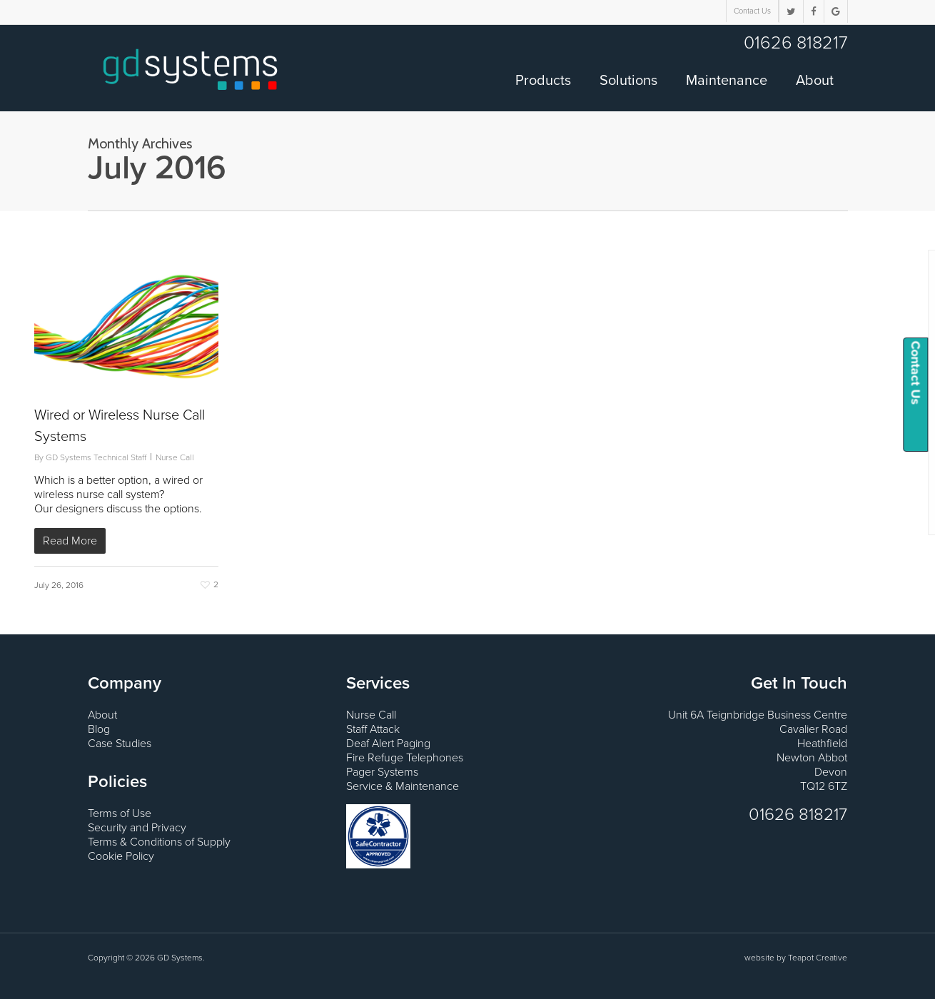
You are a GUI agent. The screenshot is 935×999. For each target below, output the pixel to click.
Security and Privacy (137, 828)
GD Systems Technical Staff (96, 457)
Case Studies (119, 743)
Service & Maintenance (402, 786)
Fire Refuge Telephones (404, 758)
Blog (99, 729)
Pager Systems (382, 772)
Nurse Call (175, 457)
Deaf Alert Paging (388, 743)
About (102, 715)
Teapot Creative (817, 958)
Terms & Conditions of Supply (159, 842)
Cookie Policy (121, 856)
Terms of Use (119, 813)
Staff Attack (373, 729)
